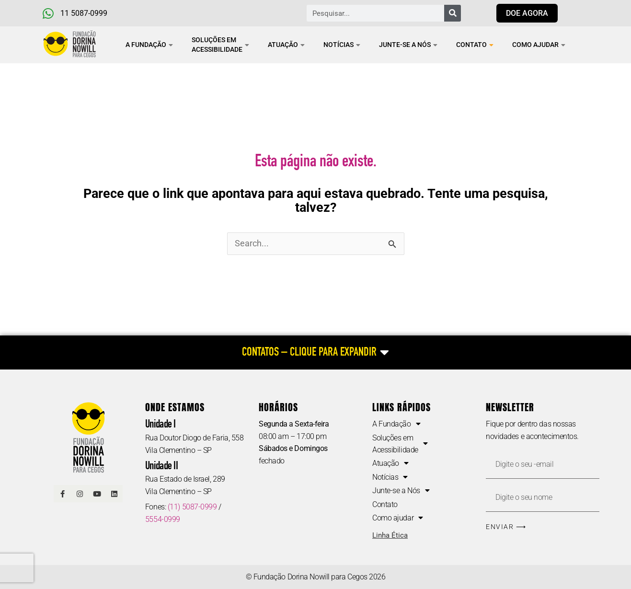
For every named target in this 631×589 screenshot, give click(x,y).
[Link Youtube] (96, 494)
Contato (474, 44)
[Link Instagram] (79, 494)
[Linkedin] (114, 494)
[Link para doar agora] (527, 13)
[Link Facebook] (62, 494)
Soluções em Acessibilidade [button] (220, 44)
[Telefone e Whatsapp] (92, 13)
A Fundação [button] (149, 44)
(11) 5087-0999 (192, 507)
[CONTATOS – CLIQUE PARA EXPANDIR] (315, 352)
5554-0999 (162, 519)
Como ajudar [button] (538, 44)
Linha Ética (390, 536)
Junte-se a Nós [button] (408, 44)
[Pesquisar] (452, 13)
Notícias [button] (341, 44)
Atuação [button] (286, 44)
